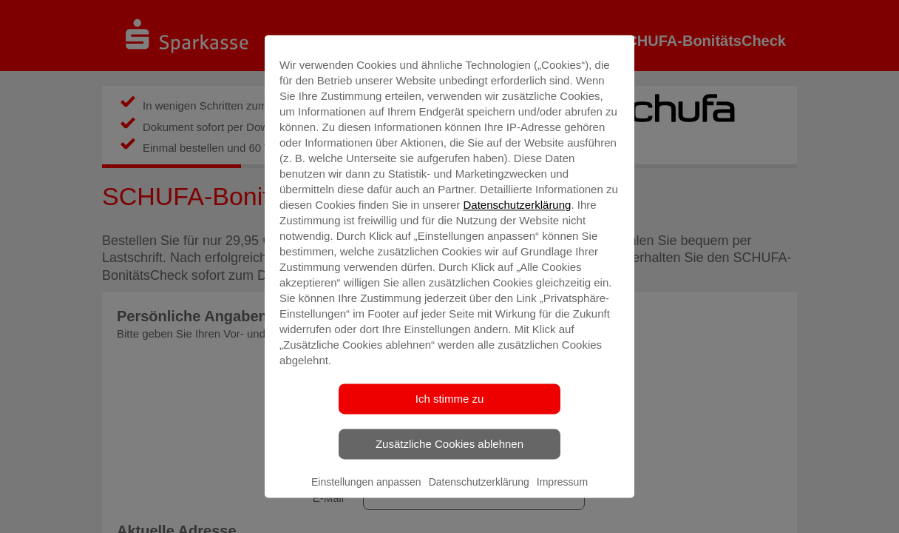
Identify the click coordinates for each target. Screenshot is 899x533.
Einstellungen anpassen (366, 482)
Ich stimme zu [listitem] (449, 398)
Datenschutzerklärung (517, 204)
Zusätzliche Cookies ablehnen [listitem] (449, 444)
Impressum (562, 482)
